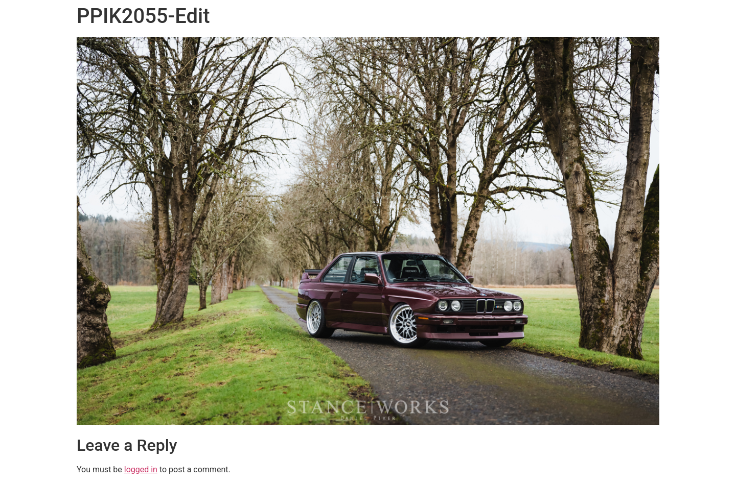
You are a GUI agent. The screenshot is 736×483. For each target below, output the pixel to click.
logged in (140, 469)
